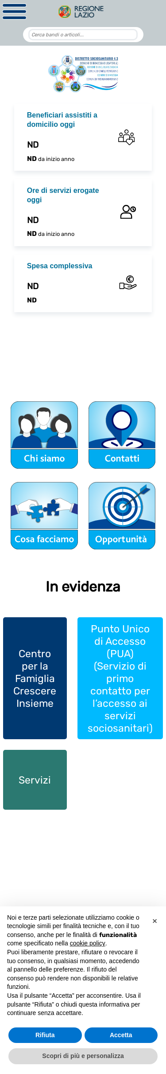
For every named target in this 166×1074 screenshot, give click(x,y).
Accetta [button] (121, 1035)
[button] (154, 920)
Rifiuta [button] (45, 1035)
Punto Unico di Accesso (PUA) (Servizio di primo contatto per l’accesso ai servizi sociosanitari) (120, 678)
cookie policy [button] (87, 943)
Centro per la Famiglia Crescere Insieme (34, 678)
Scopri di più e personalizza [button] (83, 1055)
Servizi (35, 780)
